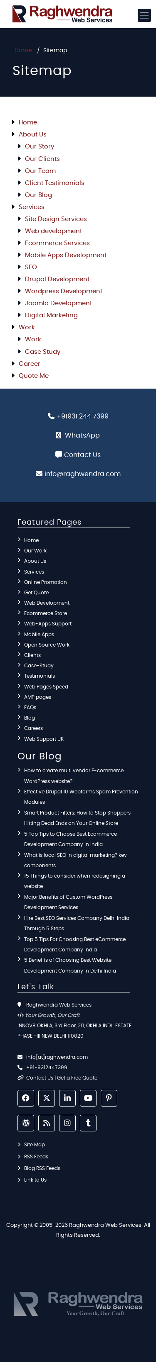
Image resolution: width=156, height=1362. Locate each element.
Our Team (40, 171)
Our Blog (38, 195)
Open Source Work (46, 644)
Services (32, 207)
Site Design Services (56, 219)
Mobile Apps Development (65, 255)
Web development (53, 231)
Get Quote (36, 592)
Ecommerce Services (57, 243)
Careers (33, 728)
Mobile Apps (39, 634)
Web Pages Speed (46, 686)
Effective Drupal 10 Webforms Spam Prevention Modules (81, 797)
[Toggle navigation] (144, 15)
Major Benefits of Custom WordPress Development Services (68, 902)
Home (23, 51)
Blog (29, 717)
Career (29, 364)
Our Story (39, 146)
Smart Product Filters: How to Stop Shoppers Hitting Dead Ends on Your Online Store (77, 818)
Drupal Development (57, 279)
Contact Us (82, 455)
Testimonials (39, 676)
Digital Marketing (51, 315)
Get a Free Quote (77, 1077)
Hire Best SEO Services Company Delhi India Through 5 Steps (76, 923)
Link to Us (35, 1179)
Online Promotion (45, 582)
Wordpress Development (63, 291)
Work (27, 327)
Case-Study (39, 665)
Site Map (34, 1144)
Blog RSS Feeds (42, 1168)
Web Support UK (44, 739)
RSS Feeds (36, 1156)
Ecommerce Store (45, 613)
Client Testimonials (54, 183)
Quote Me (34, 376)
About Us (33, 134)
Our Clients (42, 159)
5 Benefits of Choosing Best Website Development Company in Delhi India (70, 965)
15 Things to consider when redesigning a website (74, 881)
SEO (31, 267)
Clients (32, 655)
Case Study (42, 352)
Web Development (46, 603)
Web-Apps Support (48, 623)
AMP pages (37, 697)
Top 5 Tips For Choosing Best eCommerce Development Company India (75, 944)
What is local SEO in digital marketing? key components (75, 860)
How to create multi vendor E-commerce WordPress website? (74, 775)
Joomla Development (58, 303)
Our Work (35, 550)
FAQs (30, 707)
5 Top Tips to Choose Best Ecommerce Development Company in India (70, 839)
